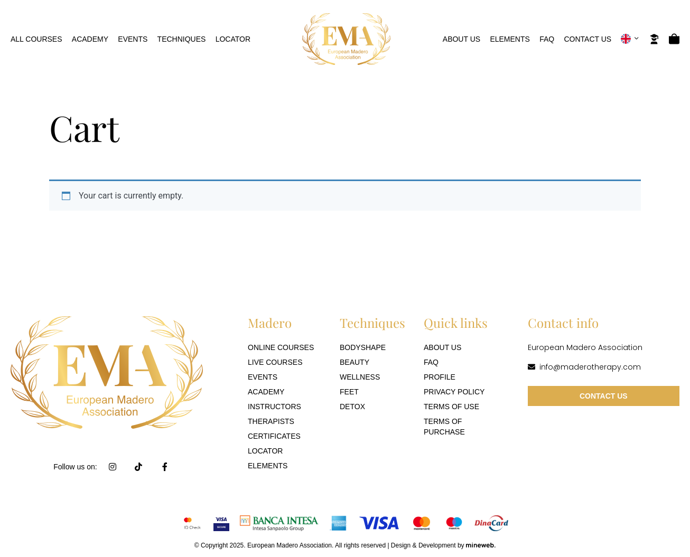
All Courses (36, 39)
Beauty (354, 362)
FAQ (546, 39)
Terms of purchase (444, 426)
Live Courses (275, 362)
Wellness (360, 377)
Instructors (274, 406)
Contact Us (587, 39)
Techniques (181, 39)
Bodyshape (363, 347)
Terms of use (451, 406)
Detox (352, 406)
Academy (90, 39)
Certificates (274, 436)
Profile (439, 377)
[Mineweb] (481, 544)
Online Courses (281, 347)
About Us (461, 39)
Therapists (271, 421)
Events (132, 39)
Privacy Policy (454, 392)
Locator (233, 39)
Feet (349, 392)
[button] (630, 39)
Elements (509, 39)
